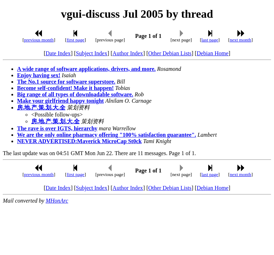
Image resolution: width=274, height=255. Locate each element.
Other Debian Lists (170, 53)
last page (210, 39)
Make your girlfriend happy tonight (60, 101)
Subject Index (91, 53)
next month (240, 39)
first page (76, 39)
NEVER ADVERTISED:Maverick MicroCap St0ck (79, 141)
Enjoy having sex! (38, 75)
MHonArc (56, 201)
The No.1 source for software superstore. (66, 82)
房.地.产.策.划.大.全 (41, 107)
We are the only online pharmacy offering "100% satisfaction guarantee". (106, 135)
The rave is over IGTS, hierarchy (57, 128)
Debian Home (212, 53)
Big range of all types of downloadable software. (75, 94)
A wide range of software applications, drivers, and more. (86, 69)
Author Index (128, 53)
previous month (39, 39)
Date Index (58, 53)
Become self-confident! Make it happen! (65, 88)
